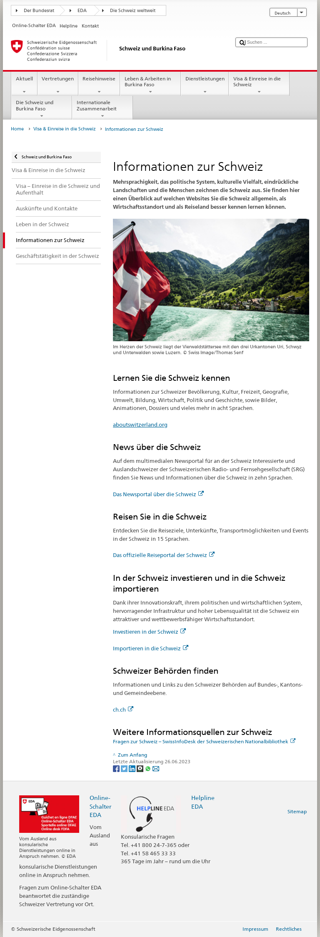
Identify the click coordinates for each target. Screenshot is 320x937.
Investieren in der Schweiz (149, 631)
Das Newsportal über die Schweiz (158, 494)
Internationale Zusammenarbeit (102, 109)
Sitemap (297, 811)
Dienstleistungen (204, 85)
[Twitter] (125, 768)
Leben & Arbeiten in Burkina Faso (150, 85)
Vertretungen (58, 85)
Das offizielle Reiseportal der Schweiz (164, 555)
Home (17, 129)
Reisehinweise (99, 85)
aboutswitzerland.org (140, 424)
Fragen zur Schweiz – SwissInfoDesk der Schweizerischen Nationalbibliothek (204, 741)
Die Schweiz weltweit (132, 10)
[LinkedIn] (133, 768)
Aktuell (24, 85)
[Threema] (141, 768)
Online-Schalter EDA (100, 806)
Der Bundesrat (39, 10)
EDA (82, 10)
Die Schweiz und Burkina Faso (42, 109)
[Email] (155, 768)
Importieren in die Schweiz (150, 648)
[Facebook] (117, 768)
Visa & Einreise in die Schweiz (259, 85)
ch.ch (123, 709)
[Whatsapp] (148, 768)
